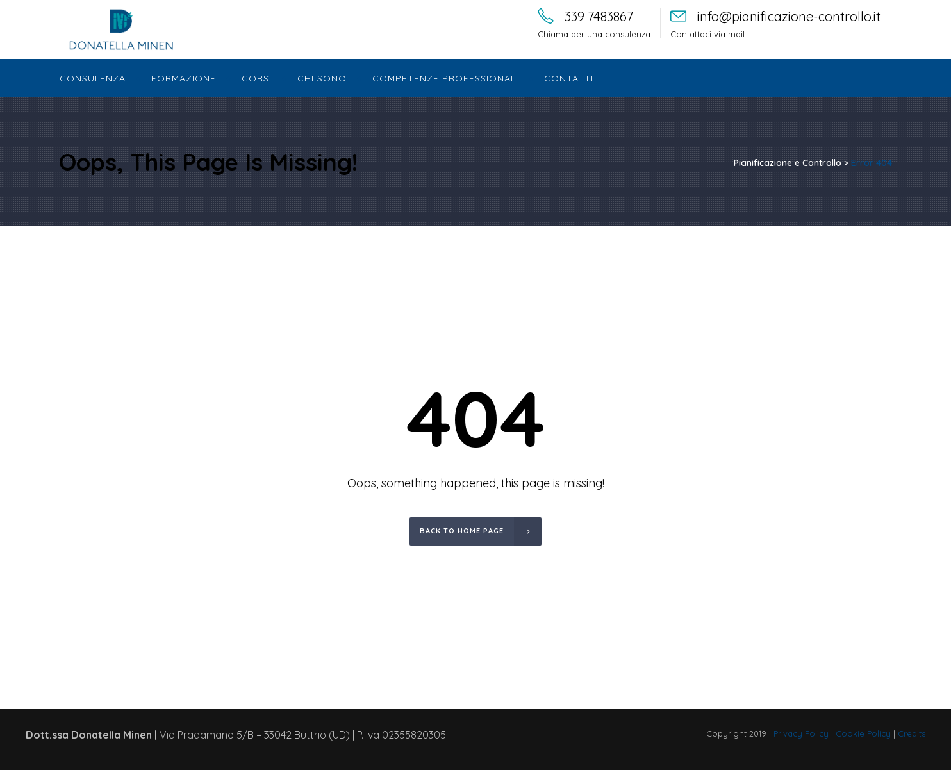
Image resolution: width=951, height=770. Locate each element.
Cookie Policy (863, 733)
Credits (911, 733)
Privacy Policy (801, 733)
